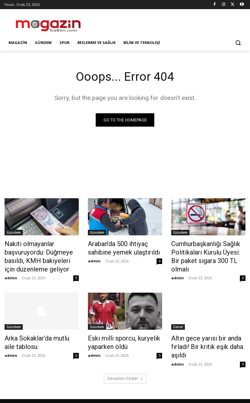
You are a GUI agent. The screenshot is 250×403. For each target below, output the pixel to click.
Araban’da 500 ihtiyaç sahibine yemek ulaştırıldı (125, 247)
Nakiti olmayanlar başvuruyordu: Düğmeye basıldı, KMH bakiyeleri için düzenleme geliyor (36, 254)
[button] (237, 42)
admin (11, 273)
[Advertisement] (169, 23)
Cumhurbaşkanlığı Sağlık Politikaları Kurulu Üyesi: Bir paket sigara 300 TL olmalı (204, 250)
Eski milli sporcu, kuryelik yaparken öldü (118, 336)
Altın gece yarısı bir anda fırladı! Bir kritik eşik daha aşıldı (201, 340)
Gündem (14, 232)
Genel (178, 322)
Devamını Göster (125, 369)
